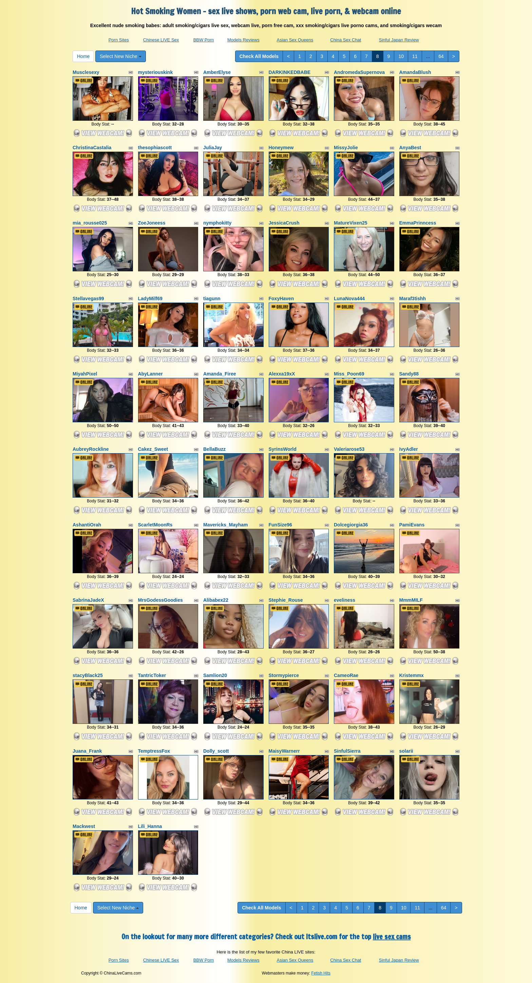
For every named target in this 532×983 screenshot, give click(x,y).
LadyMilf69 (150, 298)
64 (441, 56)
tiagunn (212, 298)
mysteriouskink (155, 72)
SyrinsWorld (283, 449)
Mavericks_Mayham (225, 524)
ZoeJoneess (152, 223)
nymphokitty (217, 223)
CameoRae (346, 675)
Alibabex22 (215, 600)
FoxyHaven (281, 298)
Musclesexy (86, 72)
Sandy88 (409, 374)
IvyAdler (408, 449)
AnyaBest (410, 147)
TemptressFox (154, 751)
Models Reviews (243, 39)
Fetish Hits (320, 973)
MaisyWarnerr (284, 751)
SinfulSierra (347, 751)
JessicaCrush (284, 223)
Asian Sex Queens (295, 39)
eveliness (344, 600)
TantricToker (152, 675)
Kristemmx (411, 675)
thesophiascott (155, 147)
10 (401, 56)
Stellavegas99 (88, 298)
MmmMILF (411, 600)
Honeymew (281, 147)
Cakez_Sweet (153, 449)
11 (415, 56)
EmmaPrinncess (417, 223)
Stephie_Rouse (286, 600)
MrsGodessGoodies (160, 600)
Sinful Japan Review (399, 39)
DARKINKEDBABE (290, 72)
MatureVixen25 (350, 223)
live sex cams (392, 937)
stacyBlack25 (88, 675)
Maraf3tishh (412, 298)
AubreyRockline (91, 449)
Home (83, 56)
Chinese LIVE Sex (161, 39)
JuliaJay (212, 147)
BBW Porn (203, 39)
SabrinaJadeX (88, 600)
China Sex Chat (345, 39)
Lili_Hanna (150, 826)
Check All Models (259, 56)
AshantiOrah (87, 524)
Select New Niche (120, 56)
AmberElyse (217, 72)
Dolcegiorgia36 (351, 524)
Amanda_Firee (219, 374)
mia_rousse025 (90, 223)
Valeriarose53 (349, 449)
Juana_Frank (87, 751)
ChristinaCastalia (92, 147)
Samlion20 (215, 675)
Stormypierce (284, 675)
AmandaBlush (415, 72)
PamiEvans (412, 524)
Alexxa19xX (282, 374)
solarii (406, 751)
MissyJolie (346, 147)
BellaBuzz (214, 449)
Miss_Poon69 (349, 374)
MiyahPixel (85, 374)
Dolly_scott (216, 751)
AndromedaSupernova (359, 72)
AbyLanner (150, 374)
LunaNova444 (349, 298)
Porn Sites (119, 39)
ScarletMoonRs (155, 524)
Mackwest (84, 826)
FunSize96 (280, 524)
